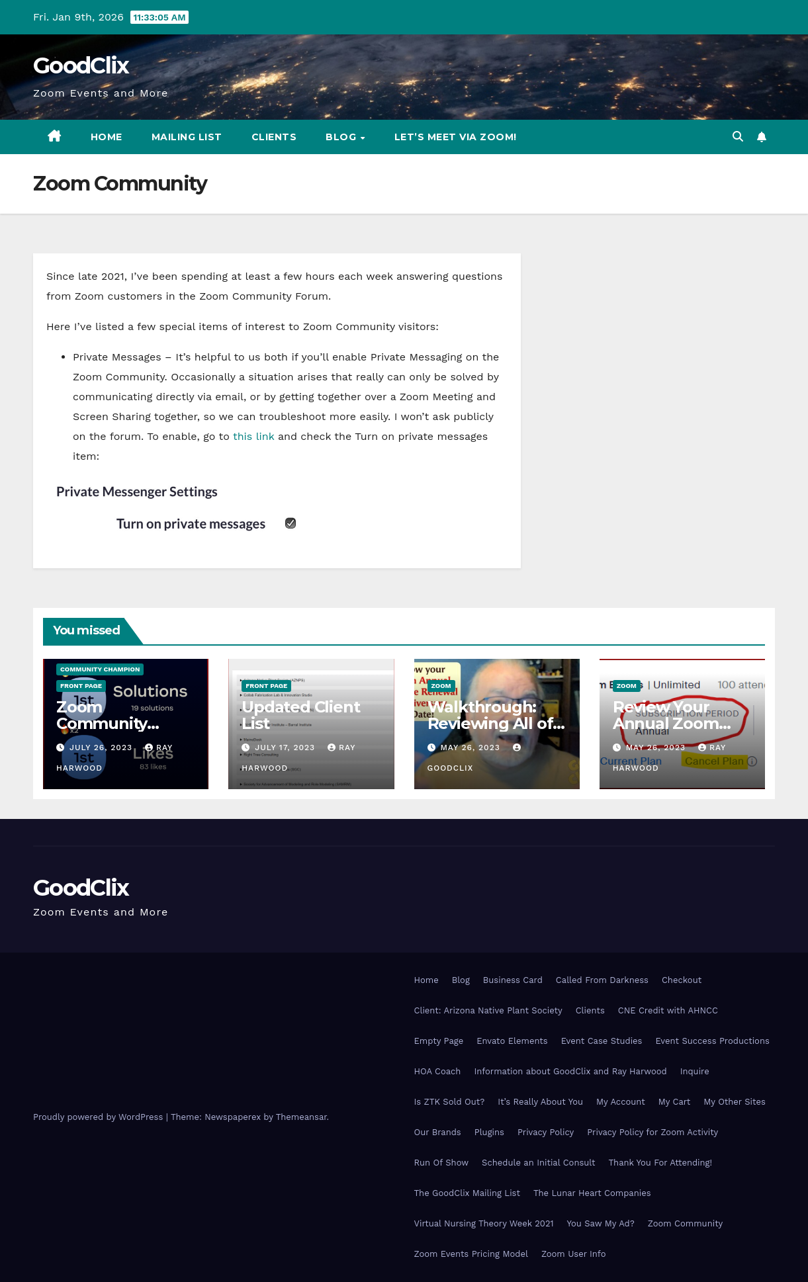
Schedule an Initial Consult (538, 1163)
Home (106, 137)
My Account (620, 1102)
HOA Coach (437, 1071)
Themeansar (301, 1117)
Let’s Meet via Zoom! (455, 137)
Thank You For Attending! (661, 1163)
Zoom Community (685, 1223)
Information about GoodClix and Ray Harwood (570, 1071)
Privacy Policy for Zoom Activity (652, 1132)
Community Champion (100, 669)
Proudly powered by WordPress (99, 1117)
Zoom (441, 685)
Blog (342, 137)
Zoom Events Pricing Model (471, 1254)
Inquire (694, 1071)
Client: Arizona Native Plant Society (488, 1010)
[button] (738, 136)
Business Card (513, 980)
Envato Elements (511, 1041)
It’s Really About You (540, 1102)
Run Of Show (441, 1163)
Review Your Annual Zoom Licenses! (666, 723)
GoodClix (80, 65)
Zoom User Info (573, 1254)
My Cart (674, 1102)
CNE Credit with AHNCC (668, 1010)
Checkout (681, 980)
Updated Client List (300, 715)
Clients (274, 137)
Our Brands (437, 1132)
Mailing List (187, 137)
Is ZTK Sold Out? (449, 1102)
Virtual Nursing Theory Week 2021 (484, 1223)
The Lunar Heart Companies (592, 1193)
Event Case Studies (602, 1041)
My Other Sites (734, 1102)
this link (254, 436)
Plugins (489, 1132)
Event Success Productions (712, 1041)
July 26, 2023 (102, 747)
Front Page (81, 685)
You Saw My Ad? (601, 1223)
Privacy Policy (545, 1132)
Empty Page (439, 1041)
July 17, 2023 (286, 747)
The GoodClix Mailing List (467, 1193)
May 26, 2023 (471, 747)
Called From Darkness (602, 980)
